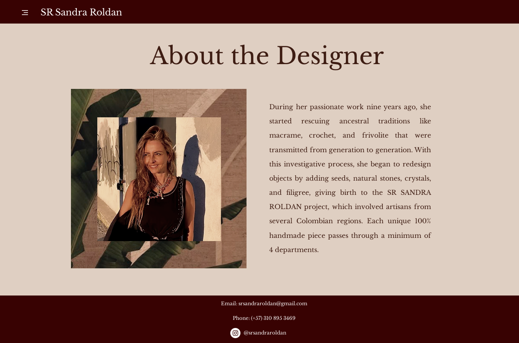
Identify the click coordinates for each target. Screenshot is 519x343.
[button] (25, 12)
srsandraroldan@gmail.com (272, 303)
